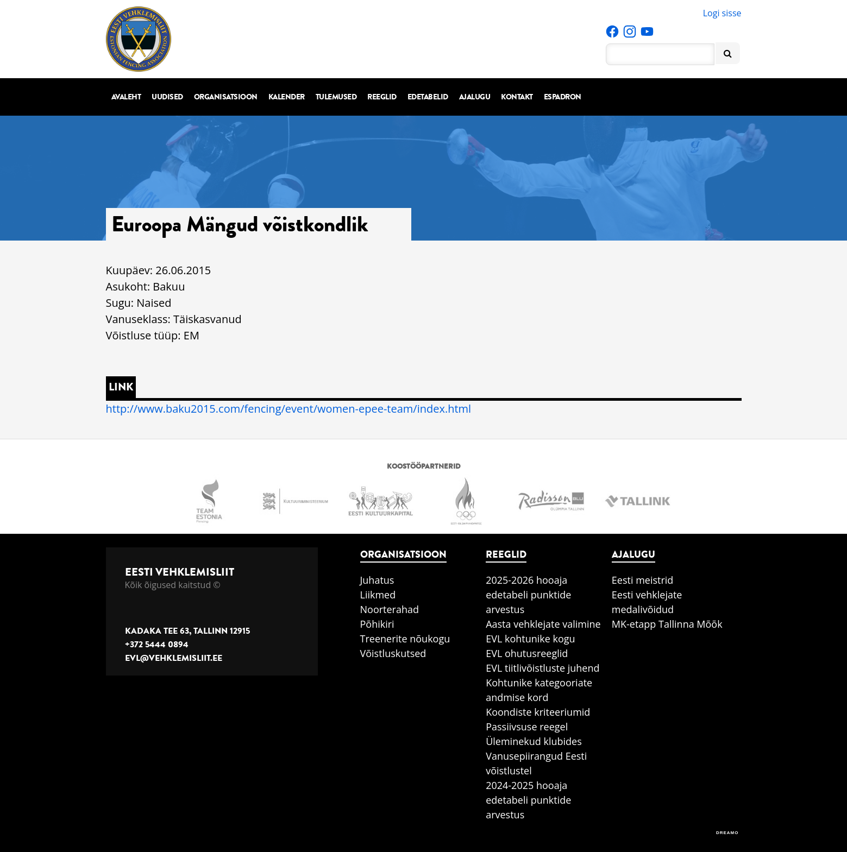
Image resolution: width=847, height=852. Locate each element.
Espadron (562, 97)
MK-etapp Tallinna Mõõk (667, 623)
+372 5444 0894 (157, 644)
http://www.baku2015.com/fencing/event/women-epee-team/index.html (289, 408)
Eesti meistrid (643, 579)
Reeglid (382, 97)
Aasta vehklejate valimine (543, 623)
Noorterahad (389, 609)
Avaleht (126, 97)
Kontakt (517, 97)
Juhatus (377, 579)
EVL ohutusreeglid (527, 653)
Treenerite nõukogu (405, 638)
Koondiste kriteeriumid (538, 711)
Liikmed (378, 594)
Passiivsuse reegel (527, 726)
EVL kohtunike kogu (530, 638)
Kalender (286, 97)
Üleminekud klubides (534, 741)
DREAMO (727, 832)
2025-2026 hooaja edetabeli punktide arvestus (528, 594)
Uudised (167, 97)
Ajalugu (475, 97)
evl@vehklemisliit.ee (173, 658)
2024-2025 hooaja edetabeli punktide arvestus (528, 800)
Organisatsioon (226, 97)
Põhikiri (377, 623)
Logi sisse (722, 13)
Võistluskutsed (393, 653)
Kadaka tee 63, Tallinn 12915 (187, 631)
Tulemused (336, 97)
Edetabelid (427, 97)
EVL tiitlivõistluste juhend (542, 667)
